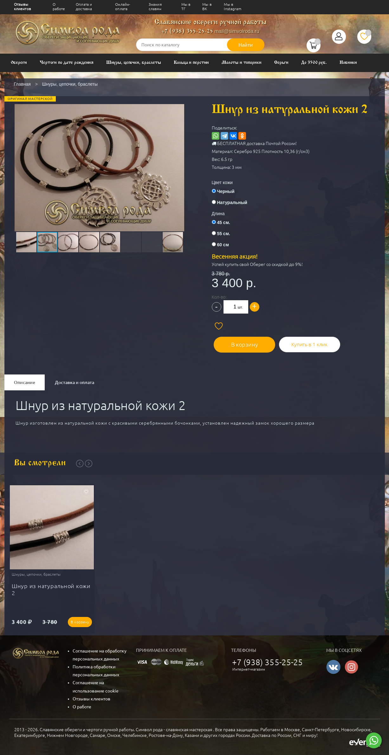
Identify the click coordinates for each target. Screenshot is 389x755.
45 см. (223, 222)
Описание (24, 380)
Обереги (19, 63)
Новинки (348, 63)
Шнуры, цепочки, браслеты (133, 63)
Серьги (281, 63)
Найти (245, 45)
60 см (223, 244)
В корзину (240, 342)
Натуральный (232, 202)
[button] (99, 156)
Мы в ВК (207, 6)
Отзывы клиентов (22, 6)
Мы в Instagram (232, 6)
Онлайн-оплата (122, 6)
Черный (225, 191)
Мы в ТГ (186, 6)
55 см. (223, 233)
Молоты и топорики (242, 63)
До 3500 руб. (314, 63)
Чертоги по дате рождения (67, 63)
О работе (59, 6)
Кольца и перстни (191, 63)
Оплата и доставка (84, 6)
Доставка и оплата (74, 380)
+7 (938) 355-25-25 (187, 31)
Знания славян (155, 6)
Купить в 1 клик (302, 342)
